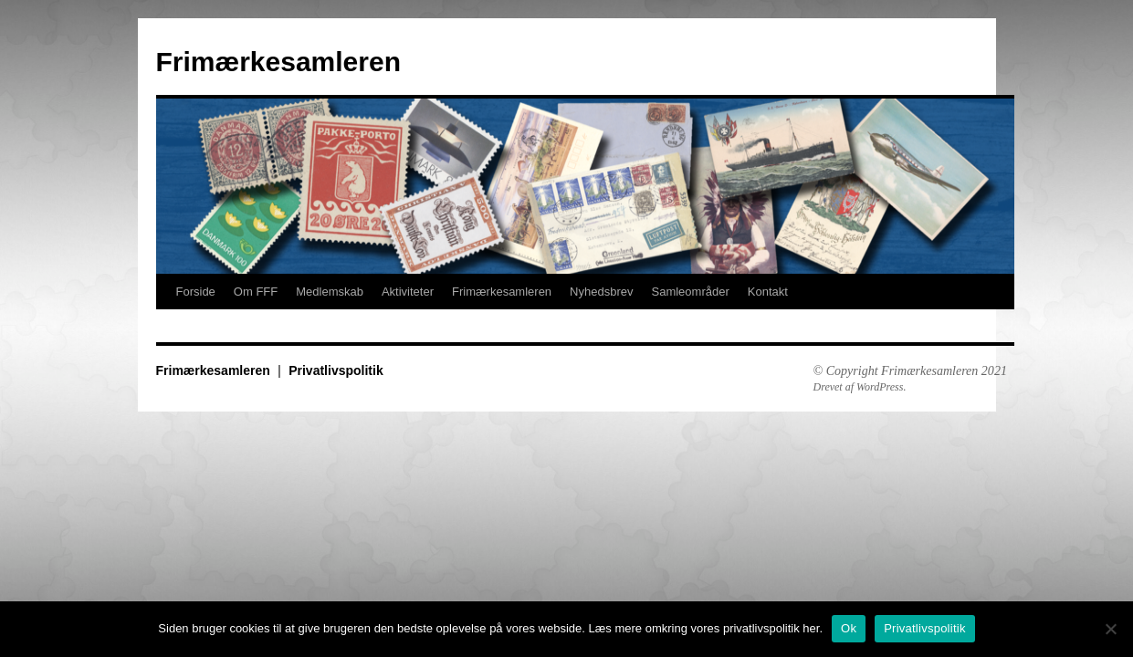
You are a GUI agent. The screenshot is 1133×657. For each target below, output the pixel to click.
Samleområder (690, 291)
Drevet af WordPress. (860, 387)
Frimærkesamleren (278, 62)
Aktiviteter (408, 291)
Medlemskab (329, 291)
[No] (1110, 629)
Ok (848, 628)
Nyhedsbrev (601, 291)
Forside (195, 291)
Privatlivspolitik (335, 370)
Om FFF (256, 291)
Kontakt (768, 291)
